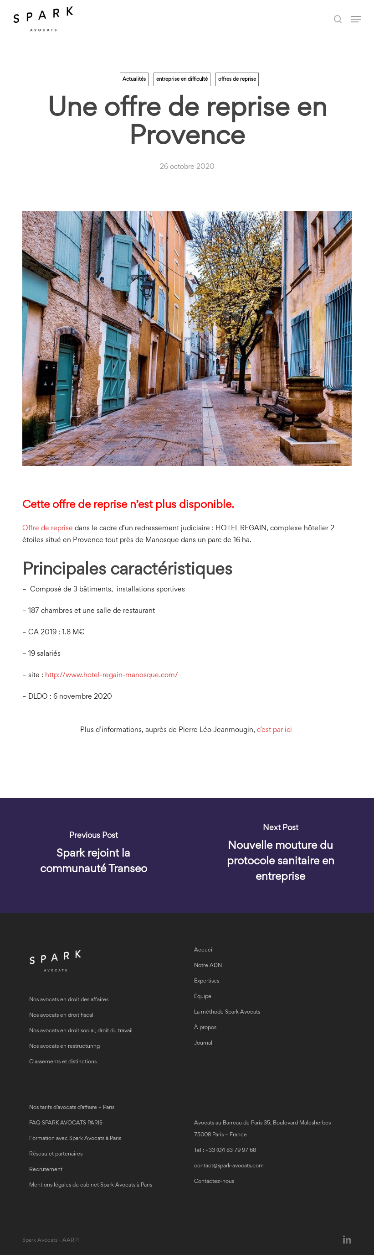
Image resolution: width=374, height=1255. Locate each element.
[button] (356, 19)
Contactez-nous (214, 1181)
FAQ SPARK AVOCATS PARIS (65, 1123)
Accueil (204, 950)
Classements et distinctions (63, 1062)
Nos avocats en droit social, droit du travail (81, 1031)
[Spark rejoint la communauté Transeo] (93, 855)
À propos (205, 1027)
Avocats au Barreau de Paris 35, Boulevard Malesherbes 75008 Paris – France (262, 1129)
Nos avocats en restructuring (64, 1046)
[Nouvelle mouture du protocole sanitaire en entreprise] (280, 855)
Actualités (134, 79)
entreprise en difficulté (182, 79)
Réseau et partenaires (55, 1154)
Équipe (202, 996)
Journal (203, 1043)
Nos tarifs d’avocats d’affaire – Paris (71, 1107)
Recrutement (45, 1169)
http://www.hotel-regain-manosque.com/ (111, 675)
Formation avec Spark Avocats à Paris (75, 1138)
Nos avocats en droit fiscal (61, 1015)
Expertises (206, 981)
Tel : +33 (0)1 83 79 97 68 (225, 1150)
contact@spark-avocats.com (229, 1166)
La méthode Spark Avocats (227, 1012)
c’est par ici (275, 730)
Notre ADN (208, 965)
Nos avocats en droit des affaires (68, 1000)
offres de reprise (237, 79)
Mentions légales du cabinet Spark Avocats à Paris (90, 1185)
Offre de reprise (47, 528)
